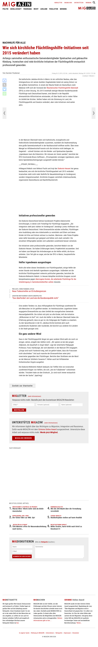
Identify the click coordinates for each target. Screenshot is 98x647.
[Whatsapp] (4, 94)
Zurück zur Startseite (22, 386)
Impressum (67, 633)
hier (17, 623)
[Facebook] (4, 80)
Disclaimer (75, 633)
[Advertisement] (49, 25)
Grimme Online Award (47, 429)
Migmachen (68, 3)
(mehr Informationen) (34, 396)
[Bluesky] (4, 89)
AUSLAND (43, 9)
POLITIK (5, 9)
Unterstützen (78, 3)
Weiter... (79, 623)
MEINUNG (63, 9)
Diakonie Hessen (64, 168)
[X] (4, 85)
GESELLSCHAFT (16, 9)
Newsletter (58, 3)
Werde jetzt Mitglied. (49, 432)
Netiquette (44, 542)
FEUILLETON (53, 9)
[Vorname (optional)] (47, 404)
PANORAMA (27, 9)
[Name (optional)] (71, 404)
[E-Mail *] (23, 404)
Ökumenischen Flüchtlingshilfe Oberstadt (62, 88)
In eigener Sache (24, 633)
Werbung (88, 3)
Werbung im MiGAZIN (37, 633)
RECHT (36, 9)
